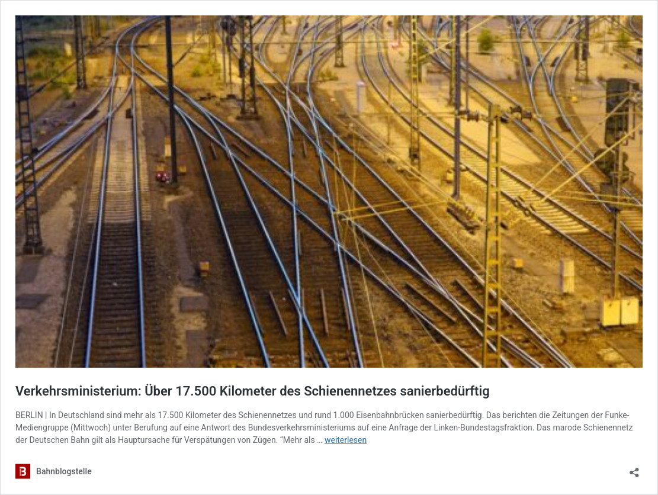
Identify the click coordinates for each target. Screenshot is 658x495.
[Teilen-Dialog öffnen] (634, 468)
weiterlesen (346, 440)
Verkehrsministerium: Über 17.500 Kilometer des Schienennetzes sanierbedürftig (252, 391)
